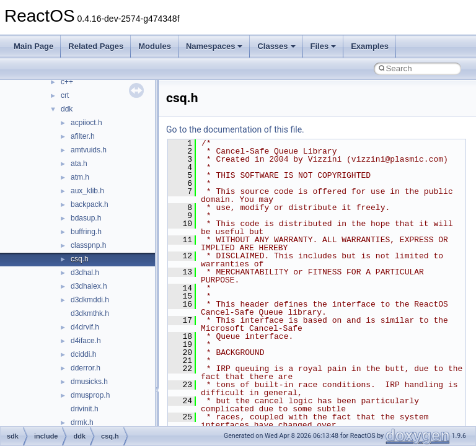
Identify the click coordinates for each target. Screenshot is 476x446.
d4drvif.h (85, 327)
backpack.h (89, 204)
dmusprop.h (90, 395)
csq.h (80, 259)
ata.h (79, 163)
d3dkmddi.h (90, 299)
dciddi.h (83, 354)
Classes (276, 46)
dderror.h (85, 368)
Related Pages (95, 46)
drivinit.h (85, 408)
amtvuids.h (89, 150)
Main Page (33, 46)
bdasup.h (86, 218)
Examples (370, 46)
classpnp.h (88, 245)
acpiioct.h (86, 122)
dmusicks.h (89, 381)
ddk (67, 109)
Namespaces (214, 46)
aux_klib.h (87, 190)
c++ (67, 81)
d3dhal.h (85, 272)
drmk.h (82, 422)
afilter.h (83, 136)
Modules (154, 46)
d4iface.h (86, 340)
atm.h (80, 177)
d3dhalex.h (89, 286)
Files (324, 46)
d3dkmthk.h (90, 313)
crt (65, 95)
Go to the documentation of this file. (235, 129)
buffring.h (86, 231)
